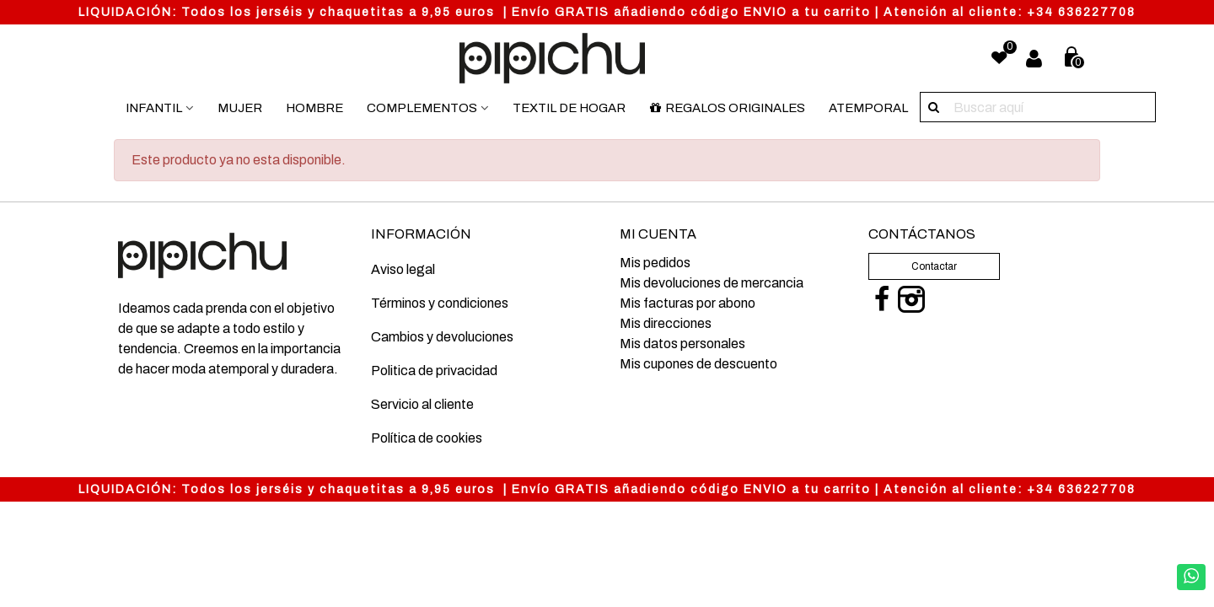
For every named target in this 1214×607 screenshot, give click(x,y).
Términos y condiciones (439, 303)
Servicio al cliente (422, 404)
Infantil (154, 108)
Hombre (314, 108)
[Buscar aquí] (935, 107)
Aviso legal (403, 269)
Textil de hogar (569, 108)
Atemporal (868, 108)
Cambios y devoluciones (442, 337)
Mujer (240, 108)
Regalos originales (727, 108)
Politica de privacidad (434, 370)
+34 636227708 (1081, 12)
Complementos (422, 108)
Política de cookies (426, 438)
